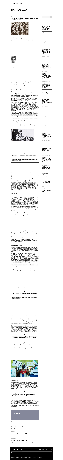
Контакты (50, 3)
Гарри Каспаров (43, 90)
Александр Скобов (44, 98)
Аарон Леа (43, 32)
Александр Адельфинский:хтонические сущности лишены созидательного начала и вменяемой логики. (47, 43)
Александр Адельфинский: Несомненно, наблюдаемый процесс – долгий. (46, 189)
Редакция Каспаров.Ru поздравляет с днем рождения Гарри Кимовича (22, 428)
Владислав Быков (13, 431)
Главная (39, 3)
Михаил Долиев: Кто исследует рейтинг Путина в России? (46, 21)
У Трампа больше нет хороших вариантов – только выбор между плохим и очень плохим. (46, 109)
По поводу (15, 12)
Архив (46, 3)
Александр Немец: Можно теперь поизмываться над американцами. (47, 142)
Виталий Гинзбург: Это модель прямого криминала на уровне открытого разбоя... (46, 28)
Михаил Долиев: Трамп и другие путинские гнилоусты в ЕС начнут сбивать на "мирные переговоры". (46, 150)
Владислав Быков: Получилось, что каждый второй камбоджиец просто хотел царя (24, 442)
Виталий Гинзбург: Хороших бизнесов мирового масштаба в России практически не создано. (46, 66)
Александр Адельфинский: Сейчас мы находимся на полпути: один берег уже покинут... (46, 127)
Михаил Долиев (43, 18)
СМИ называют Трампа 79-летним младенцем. (46, 182)
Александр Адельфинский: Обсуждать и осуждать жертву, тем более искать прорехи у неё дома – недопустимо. (46, 76)
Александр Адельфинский (45, 71)
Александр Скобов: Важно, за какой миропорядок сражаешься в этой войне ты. (47, 101)
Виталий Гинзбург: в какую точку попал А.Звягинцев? (46, 59)
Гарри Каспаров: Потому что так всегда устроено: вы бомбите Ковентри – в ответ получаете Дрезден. (47, 93)
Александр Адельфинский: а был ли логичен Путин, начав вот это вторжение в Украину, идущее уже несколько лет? (46, 160)
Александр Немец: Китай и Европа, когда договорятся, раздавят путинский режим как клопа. (46, 51)
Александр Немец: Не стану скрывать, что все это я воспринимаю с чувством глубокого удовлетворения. (46, 175)
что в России (22, 405)
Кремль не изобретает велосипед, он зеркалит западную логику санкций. (47, 35)
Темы (43, 3)
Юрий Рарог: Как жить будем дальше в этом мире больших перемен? (46, 167)
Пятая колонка (48, 18)
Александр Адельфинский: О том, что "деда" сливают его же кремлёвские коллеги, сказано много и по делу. (46, 118)
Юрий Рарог (43, 165)
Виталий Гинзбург (44, 25)
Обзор (49, 81)
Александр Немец (44, 48)
